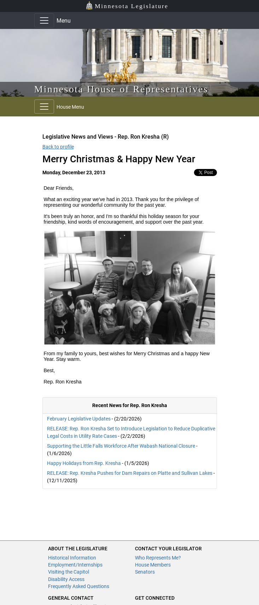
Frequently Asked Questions (78, 586)
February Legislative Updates (79, 419)
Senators (145, 572)
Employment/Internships (75, 565)
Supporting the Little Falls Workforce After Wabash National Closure (121, 446)
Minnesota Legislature (127, 5)
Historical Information (72, 558)
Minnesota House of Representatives (121, 89)
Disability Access (66, 579)
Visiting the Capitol (68, 572)
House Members (153, 565)
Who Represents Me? (158, 558)
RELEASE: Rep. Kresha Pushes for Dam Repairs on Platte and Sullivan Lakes (129, 473)
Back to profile (58, 147)
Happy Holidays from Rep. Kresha (84, 463)
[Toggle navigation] (44, 20)
